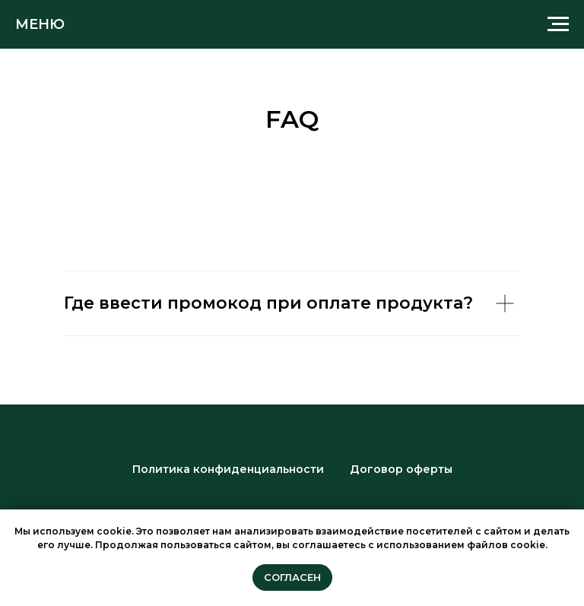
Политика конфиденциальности (228, 469)
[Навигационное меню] (558, 24)
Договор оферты (401, 469)
